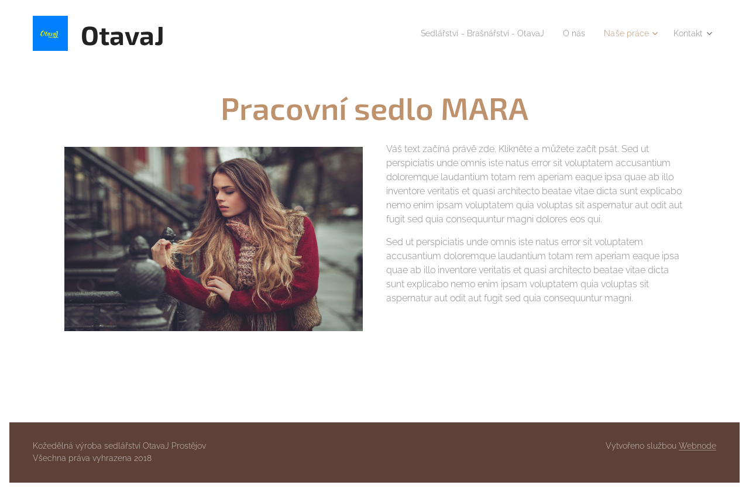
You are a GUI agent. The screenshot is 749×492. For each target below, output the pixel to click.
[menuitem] (467, 33)
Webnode (697, 445)
